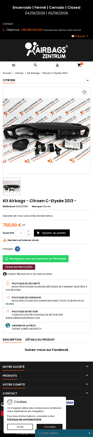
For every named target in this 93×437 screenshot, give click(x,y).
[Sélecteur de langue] (80, 36)
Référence (9, 206)
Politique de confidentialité (24, 419)
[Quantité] (21, 233)
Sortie (20, 426)
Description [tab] (12, 340)
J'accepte (50, 426)
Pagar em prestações (18, 266)
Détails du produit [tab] (40, 340)
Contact (8, 24)
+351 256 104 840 (31, 30)
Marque (37, 206)
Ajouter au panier (51, 233)
